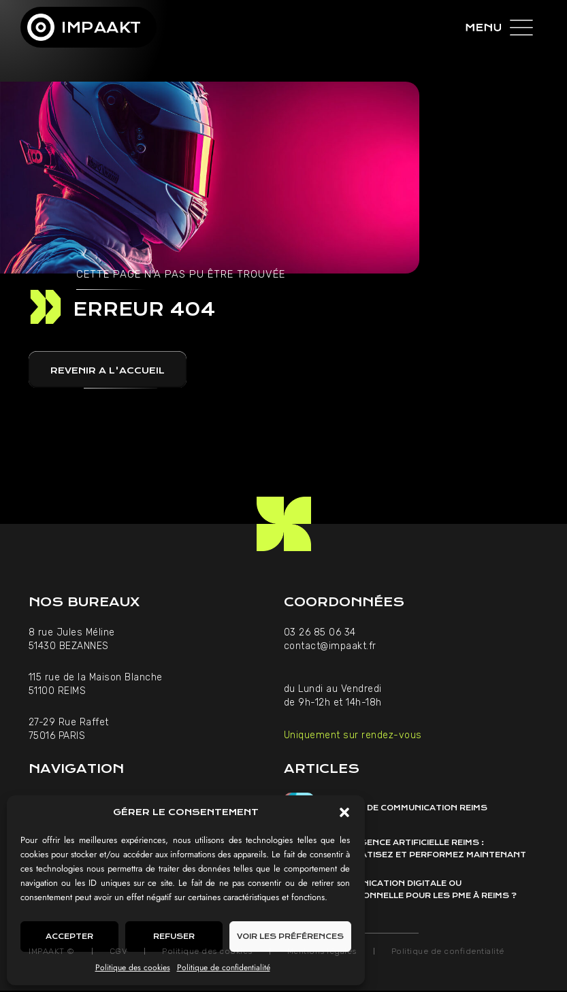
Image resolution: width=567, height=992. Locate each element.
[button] (344, 812)
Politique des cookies (132, 967)
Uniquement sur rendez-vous (353, 735)
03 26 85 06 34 (321, 632)
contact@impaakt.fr (330, 646)
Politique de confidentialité (223, 967)
